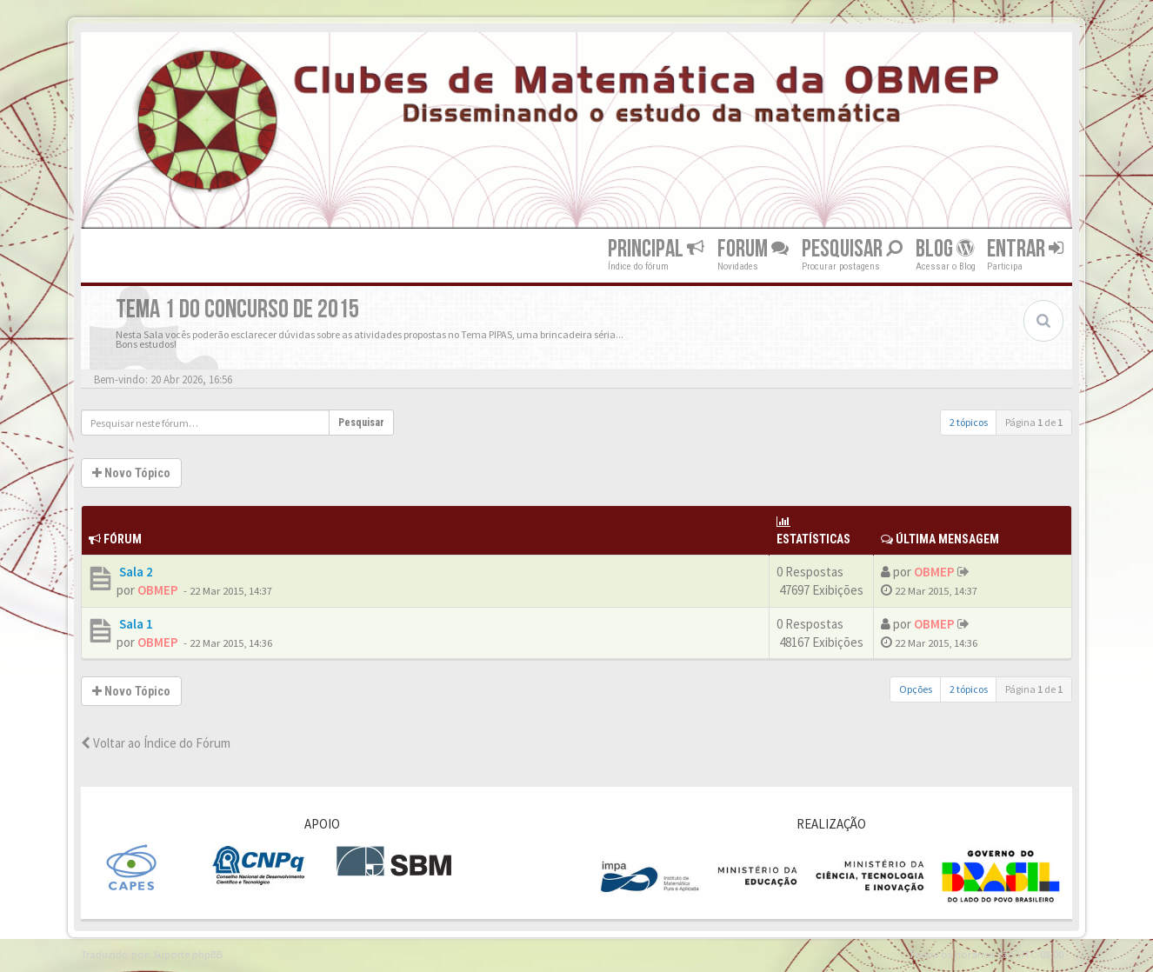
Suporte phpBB (188, 954)
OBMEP (157, 590)
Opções (915, 689)
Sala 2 (135, 571)
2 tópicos (969, 422)
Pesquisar (852, 249)
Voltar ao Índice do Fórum (155, 743)
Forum (753, 249)
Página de (1034, 422)
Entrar (1025, 249)
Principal (656, 249)
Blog (945, 249)
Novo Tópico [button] (131, 473)
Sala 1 (135, 624)
